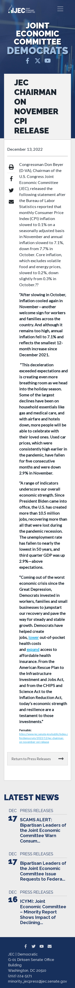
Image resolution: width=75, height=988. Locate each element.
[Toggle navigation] (60, 9)
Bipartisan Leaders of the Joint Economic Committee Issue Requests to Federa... (43, 871)
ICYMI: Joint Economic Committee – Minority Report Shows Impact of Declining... (43, 912)
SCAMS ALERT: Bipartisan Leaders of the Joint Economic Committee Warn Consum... (43, 830)
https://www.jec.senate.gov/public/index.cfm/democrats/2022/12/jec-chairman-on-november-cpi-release (43, 738)
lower (33, 637)
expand (33, 649)
